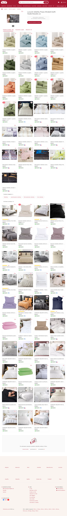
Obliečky (19, 9)
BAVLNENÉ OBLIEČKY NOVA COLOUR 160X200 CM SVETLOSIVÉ (16, 358)
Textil (14, 6)
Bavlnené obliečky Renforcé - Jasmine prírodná (28, 220)
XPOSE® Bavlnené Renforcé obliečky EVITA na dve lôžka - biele (49, 220)
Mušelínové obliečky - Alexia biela (42, 289)
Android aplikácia (61, 490)
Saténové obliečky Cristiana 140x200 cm (11, 141)
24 (47, 319)
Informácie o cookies (34, 502)
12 (15, 273)
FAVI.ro (42, 509)
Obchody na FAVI (33, 490)
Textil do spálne (12, 9)
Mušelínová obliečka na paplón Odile (43, 49)
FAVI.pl (38, 509)
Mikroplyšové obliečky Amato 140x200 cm (11, 164)
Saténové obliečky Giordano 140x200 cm (11, 187)
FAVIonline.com (6, 509)
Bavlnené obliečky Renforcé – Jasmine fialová (12, 312)
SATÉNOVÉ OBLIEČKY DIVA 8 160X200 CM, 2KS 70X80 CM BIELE (16, 381)
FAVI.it (53, 509)
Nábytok (3, 6)
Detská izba (38, 479)
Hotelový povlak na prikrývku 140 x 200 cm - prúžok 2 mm (47, 381)
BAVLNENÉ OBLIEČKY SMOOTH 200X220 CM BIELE (46, 427)
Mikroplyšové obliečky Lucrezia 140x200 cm (44, 141)
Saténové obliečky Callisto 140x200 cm (27, 141)
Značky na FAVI (33, 492)
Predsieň (49, 479)
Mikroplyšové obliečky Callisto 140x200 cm (44, 118)
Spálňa (50, 6)
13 (15, 204)
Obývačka (44, 6)
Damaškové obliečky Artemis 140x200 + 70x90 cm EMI (30, 118)
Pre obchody (32, 497)
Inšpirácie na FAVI (33, 493)
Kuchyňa (34, 6)
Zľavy (60, 479)
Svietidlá (19, 6)
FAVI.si (37, 510)
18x (8, 265)
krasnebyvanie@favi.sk (9, 488)
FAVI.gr (33, 510)
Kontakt (4, 490)
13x (40, 219)
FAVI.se (57, 509)
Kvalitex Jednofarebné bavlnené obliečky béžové (45, 335)
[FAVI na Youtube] (8, 499)
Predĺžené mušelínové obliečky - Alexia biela (28, 335)
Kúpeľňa (39, 6)
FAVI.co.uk (25, 510)
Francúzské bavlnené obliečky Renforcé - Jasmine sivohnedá (31, 243)
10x (8, 219)
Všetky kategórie (60, 6)
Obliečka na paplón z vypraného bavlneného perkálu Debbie (31, 49)
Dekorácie (9, 6)
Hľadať (45, 2)
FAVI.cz (35, 509)
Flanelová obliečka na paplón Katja (10, 49)
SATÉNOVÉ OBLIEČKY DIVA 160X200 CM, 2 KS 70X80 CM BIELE (48, 358)
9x (56, 219)
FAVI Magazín (32, 495)
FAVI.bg (29, 510)
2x (56, 311)
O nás (31, 488)
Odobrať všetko (25, 449)
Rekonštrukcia (27, 6)
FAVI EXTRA (32, 498)
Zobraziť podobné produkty (34, 22)
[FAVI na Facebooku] (3, 499)
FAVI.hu (46, 509)
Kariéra (4, 492)
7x (8, 288)
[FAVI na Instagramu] (5, 499)
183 (63, 204)
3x (24, 311)
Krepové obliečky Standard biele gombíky (11, 266)
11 (31, 273)
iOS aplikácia (60, 488)
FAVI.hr (50, 509)
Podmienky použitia (34, 500)
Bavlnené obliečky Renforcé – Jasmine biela (44, 243)
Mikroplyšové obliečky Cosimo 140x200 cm (44, 164)
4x (40, 265)
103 (15, 250)
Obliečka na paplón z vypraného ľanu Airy (43, 72)
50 (47, 250)
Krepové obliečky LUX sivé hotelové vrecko (44, 266)
